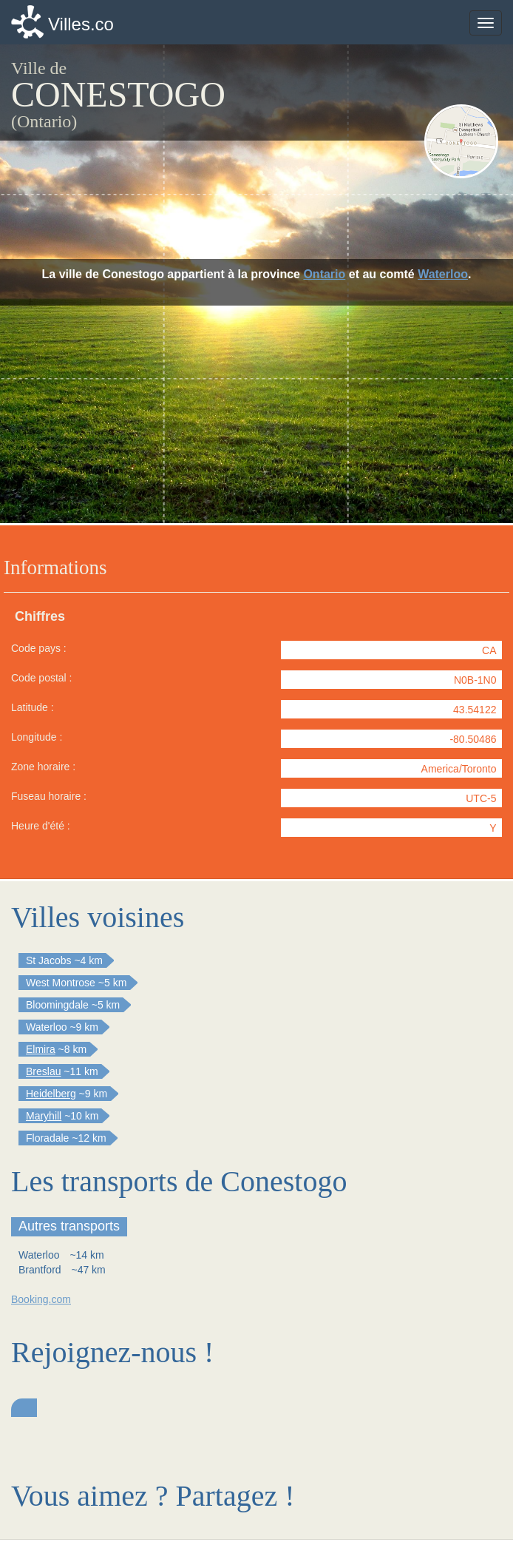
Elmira (40, 1049)
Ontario (324, 274)
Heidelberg (51, 1094)
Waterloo (443, 274)
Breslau (43, 1071)
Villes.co (81, 24)
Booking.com (41, 1299)
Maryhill (43, 1116)
